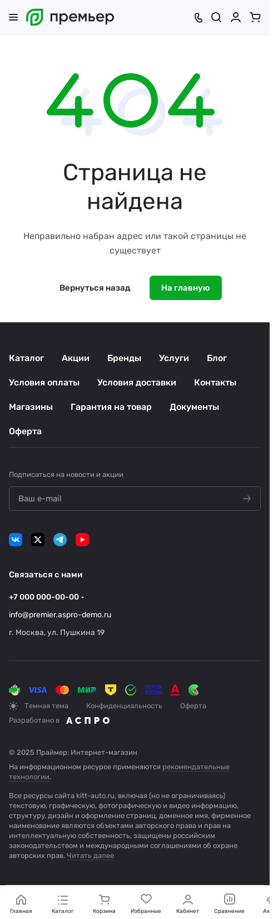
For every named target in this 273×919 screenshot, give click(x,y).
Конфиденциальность (124, 706)
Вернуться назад (94, 288)
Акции (76, 358)
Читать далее (90, 855)
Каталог (26, 358)
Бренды (124, 358)
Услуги (174, 358)
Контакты (215, 382)
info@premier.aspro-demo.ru (60, 615)
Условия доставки (136, 382)
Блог (217, 358)
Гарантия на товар (111, 407)
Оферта (25, 431)
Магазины (31, 407)
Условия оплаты (44, 382)
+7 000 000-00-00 (44, 597)
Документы (194, 407)
